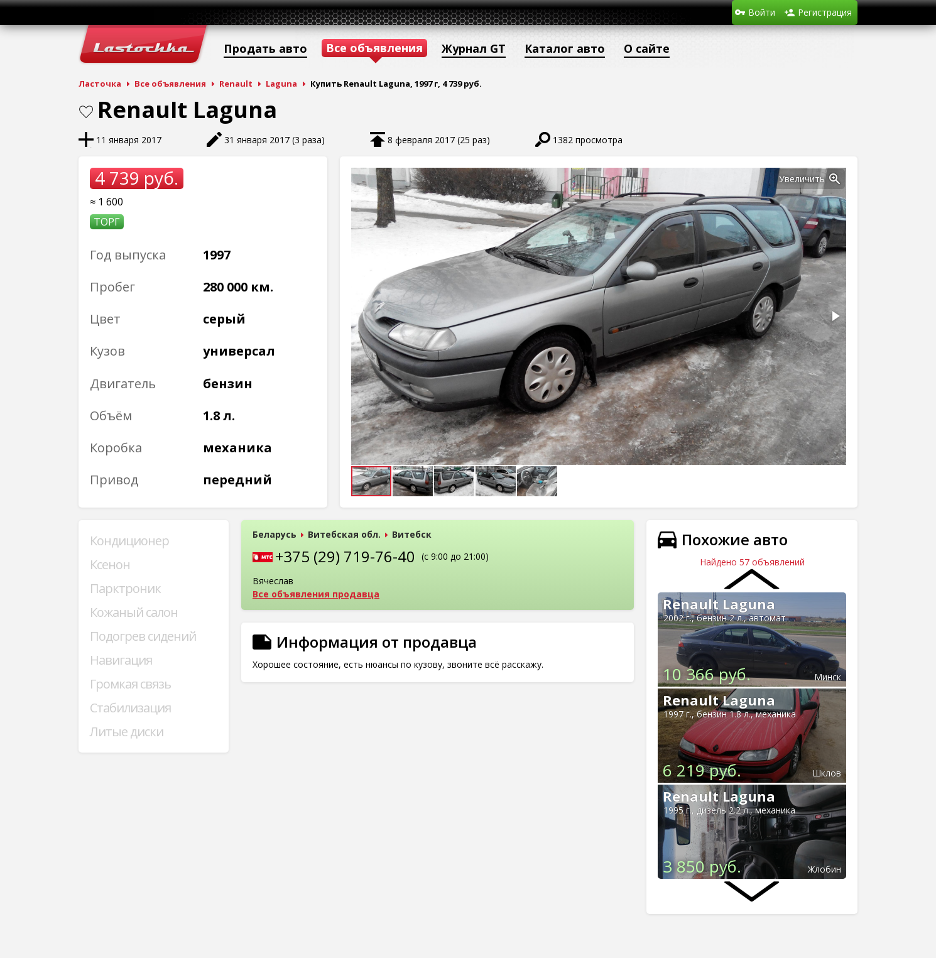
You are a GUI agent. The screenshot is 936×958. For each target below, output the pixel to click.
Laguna (281, 83)
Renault (236, 83)
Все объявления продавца (316, 594)
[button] (835, 179)
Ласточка (100, 83)
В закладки (86, 111)
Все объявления (170, 83)
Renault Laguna (719, 603)
